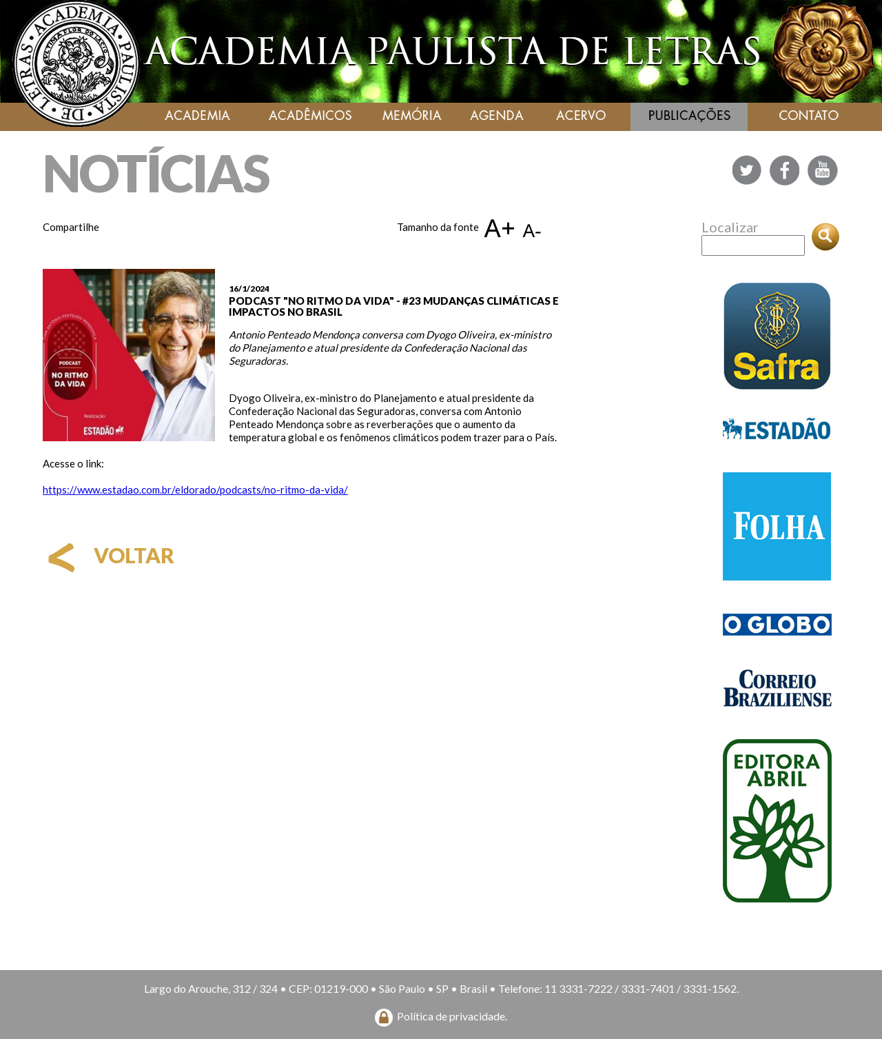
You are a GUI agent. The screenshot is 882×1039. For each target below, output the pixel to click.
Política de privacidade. (452, 1015)
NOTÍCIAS (156, 172)
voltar (108, 555)
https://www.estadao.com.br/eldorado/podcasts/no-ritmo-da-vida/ (195, 489)
